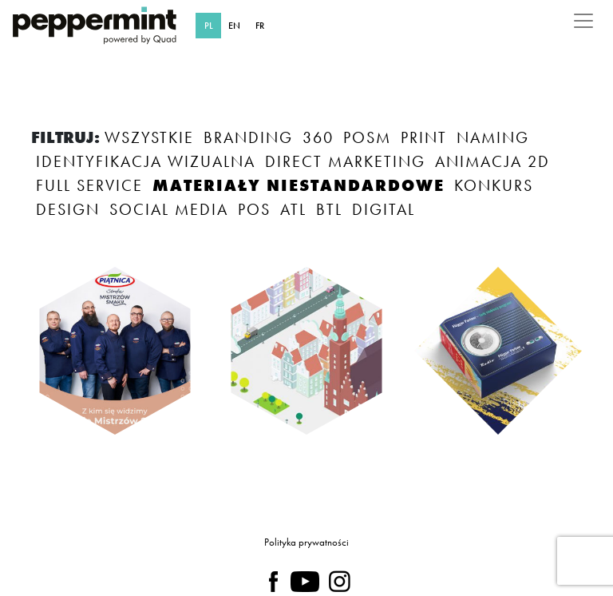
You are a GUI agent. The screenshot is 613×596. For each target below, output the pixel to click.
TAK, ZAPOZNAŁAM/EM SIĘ (188, 484)
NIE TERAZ (387, 484)
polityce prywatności (309, 534)
